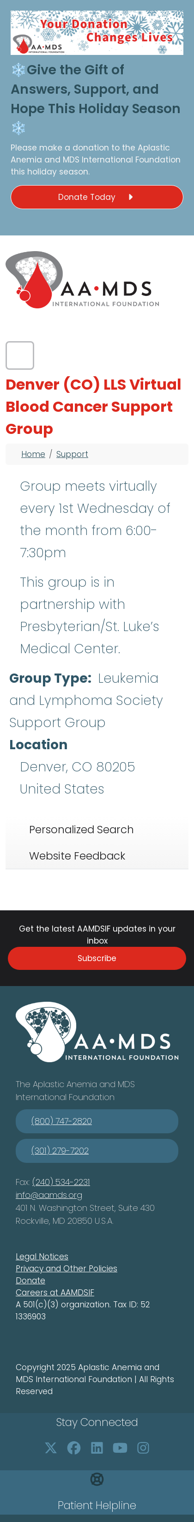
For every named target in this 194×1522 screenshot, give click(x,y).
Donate (30, 1280)
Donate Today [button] (97, 197)
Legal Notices (42, 1256)
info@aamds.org (49, 1195)
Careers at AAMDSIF (55, 1292)
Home (33, 454)
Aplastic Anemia (66, 1084)
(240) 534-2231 (61, 1182)
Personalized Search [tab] (81, 829)
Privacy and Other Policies (66, 1268)
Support (72, 454)
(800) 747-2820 (61, 1121)
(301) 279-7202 (60, 1150)
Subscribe (97, 958)
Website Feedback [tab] (77, 855)
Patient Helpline (97, 1505)
